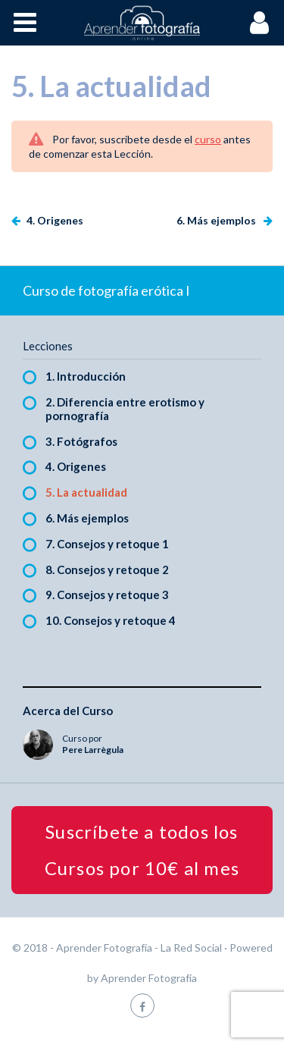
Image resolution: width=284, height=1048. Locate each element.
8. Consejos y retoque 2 (107, 569)
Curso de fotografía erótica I (106, 290)
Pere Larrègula (92, 749)
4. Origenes (53, 220)
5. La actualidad (86, 492)
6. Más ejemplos (217, 220)
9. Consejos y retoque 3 (107, 594)
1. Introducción (85, 376)
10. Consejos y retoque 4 (110, 620)
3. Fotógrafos (81, 441)
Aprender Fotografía (149, 977)
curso (208, 139)
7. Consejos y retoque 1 (107, 544)
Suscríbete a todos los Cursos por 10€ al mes (142, 850)
